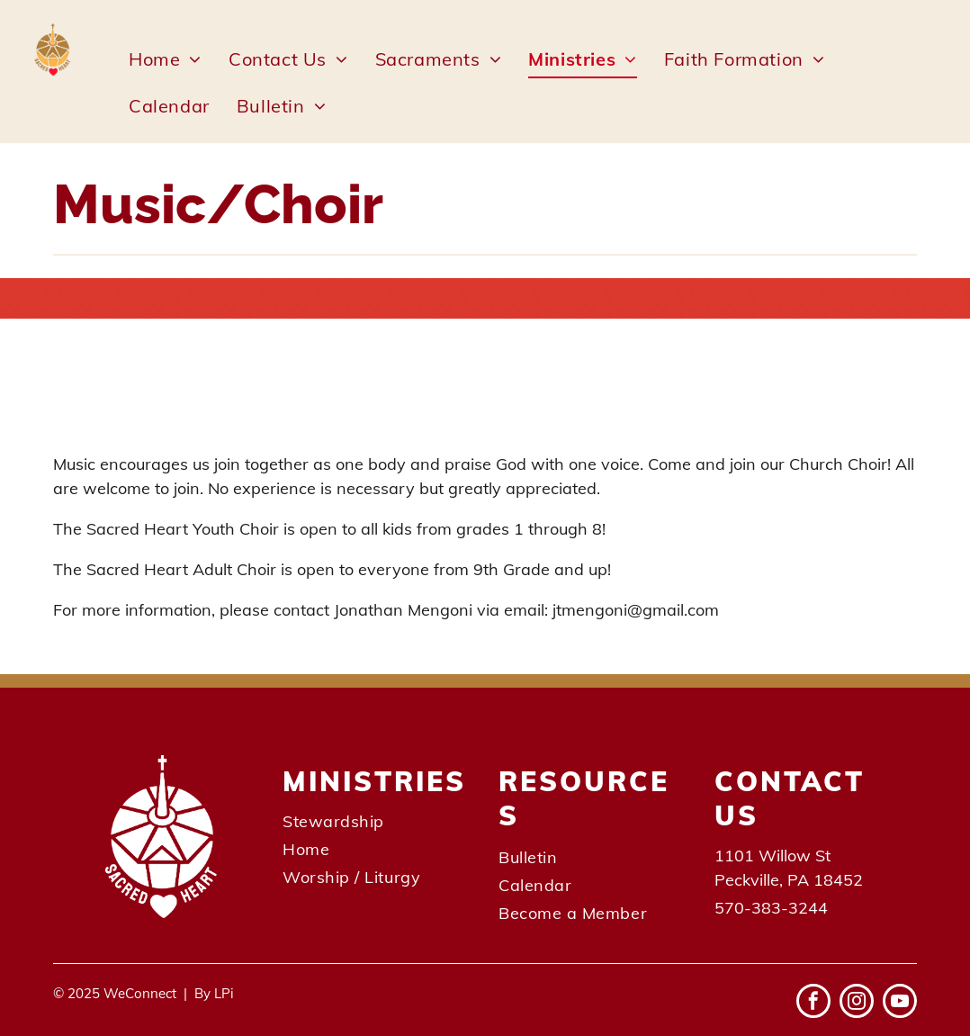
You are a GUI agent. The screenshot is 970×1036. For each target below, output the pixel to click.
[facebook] (813, 1003)
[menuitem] (165, 59)
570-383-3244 (771, 907)
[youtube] (900, 1003)
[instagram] (857, 1003)
